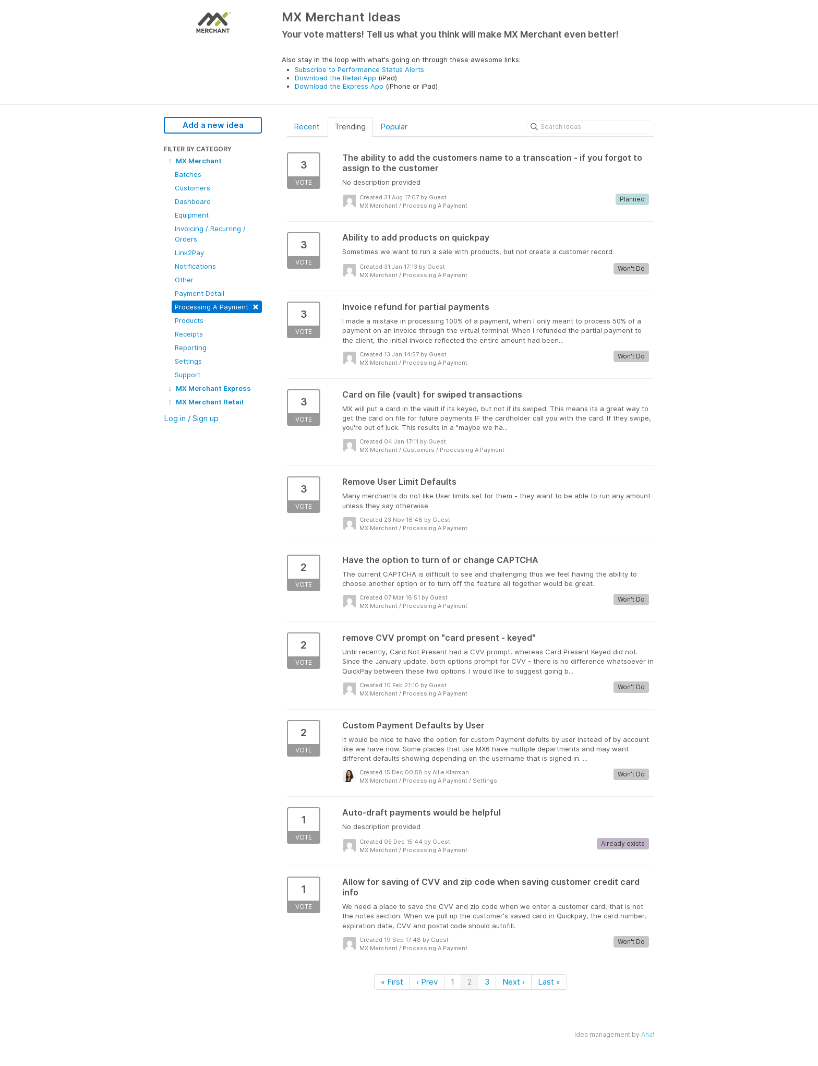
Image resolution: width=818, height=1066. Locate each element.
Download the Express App (339, 86)
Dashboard (193, 201)
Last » (549, 982)
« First (392, 982)
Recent (307, 126)
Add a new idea (213, 125)
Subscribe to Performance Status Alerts (359, 69)
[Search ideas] (590, 127)
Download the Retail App (335, 78)
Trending (350, 126)
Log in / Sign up (191, 418)
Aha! (647, 1034)
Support (187, 374)
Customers (192, 188)
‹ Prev (427, 982)
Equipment (192, 215)
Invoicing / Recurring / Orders (210, 233)
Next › (513, 982)
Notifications (195, 266)
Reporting (191, 347)
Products (189, 320)
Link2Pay (189, 252)
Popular (393, 126)
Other (184, 280)
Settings (188, 361)
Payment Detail (199, 293)
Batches (188, 174)
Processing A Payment (217, 306)
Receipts (189, 334)
